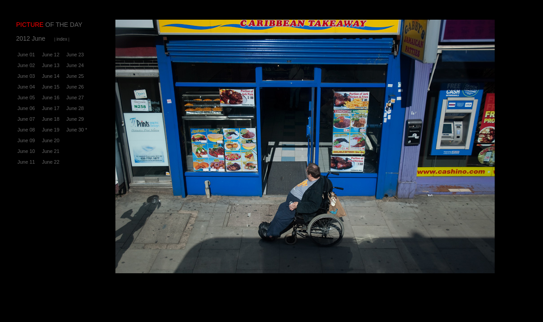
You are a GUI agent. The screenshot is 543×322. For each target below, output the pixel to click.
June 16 (50, 97)
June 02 (26, 65)
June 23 (75, 54)
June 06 (26, 108)
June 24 (75, 65)
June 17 (50, 108)
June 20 (50, 140)
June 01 (26, 54)
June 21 (50, 151)
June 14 (50, 76)
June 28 (75, 108)
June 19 (50, 129)
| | (61, 39)
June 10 (26, 151)
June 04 (26, 86)
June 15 (50, 86)
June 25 (75, 76)
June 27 (75, 97)
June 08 (26, 129)
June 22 (50, 162)
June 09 (26, 140)
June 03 (26, 76)
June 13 (50, 65)
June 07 (26, 119)
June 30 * (76, 129)
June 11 (26, 162)
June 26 (75, 86)
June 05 (26, 97)
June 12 (50, 54)
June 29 (75, 119)
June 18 (50, 119)
